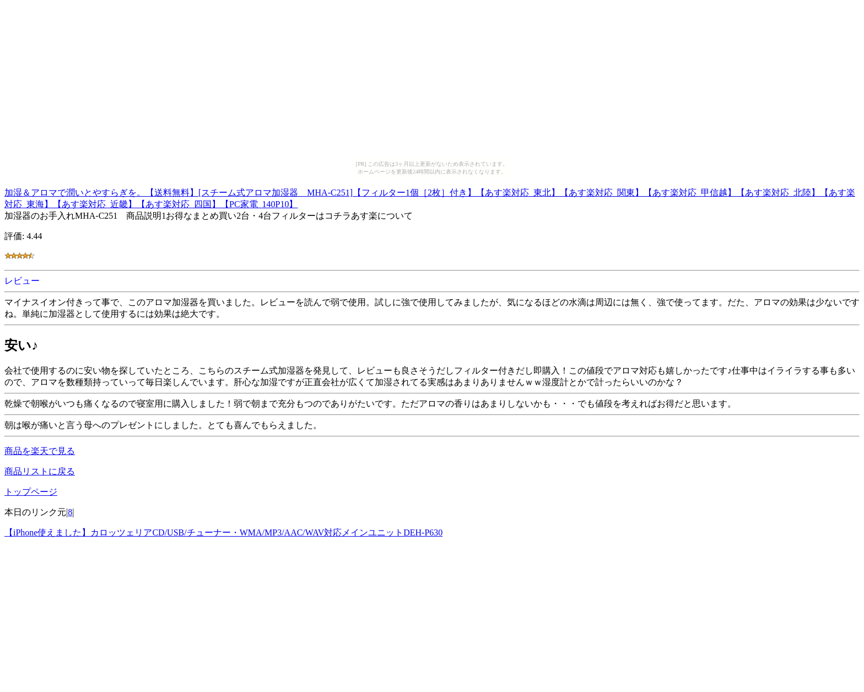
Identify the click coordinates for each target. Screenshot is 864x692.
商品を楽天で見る (39, 451)
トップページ (30, 491)
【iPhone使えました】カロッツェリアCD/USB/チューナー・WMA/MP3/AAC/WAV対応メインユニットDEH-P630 (223, 532)
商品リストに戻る (39, 471)
